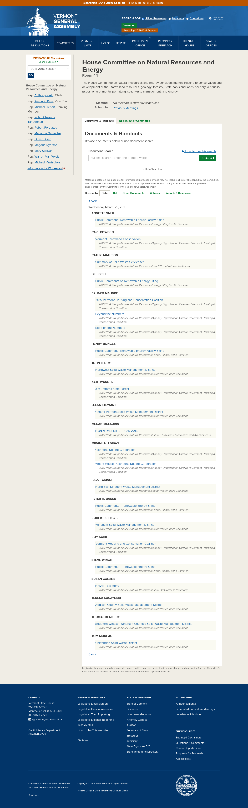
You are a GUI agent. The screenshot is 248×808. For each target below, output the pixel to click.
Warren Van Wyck (46, 157)
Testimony (107, 586)
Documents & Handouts (99, 121)
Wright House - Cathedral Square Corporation (125, 464)
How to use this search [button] (199, 151)
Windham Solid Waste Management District (124, 525)
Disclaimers (194, 737)
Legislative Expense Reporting (96, 720)
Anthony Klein (43, 95)
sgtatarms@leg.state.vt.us (45, 719)
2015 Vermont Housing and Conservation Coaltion (129, 300)
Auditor (131, 725)
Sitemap (181, 737)
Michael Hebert (44, 107)
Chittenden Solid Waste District (116, 643)
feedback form (46, 787)
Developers (33, 795)
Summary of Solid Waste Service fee (120, 262)
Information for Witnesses (46, 168)
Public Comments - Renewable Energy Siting (125, 506)
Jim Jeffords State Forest (112, 389)
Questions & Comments (190, 743)
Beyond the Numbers (109, 314)
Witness (155, 193)
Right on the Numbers (110, 328)
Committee (195, 18)
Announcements (186, 703)
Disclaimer (83, 740)
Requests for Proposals (189, 753)
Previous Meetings (125, 108)
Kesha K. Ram (43, 101)
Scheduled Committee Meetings (195, 709)
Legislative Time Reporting (94, 714)
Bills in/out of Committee (134, 121)
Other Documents (133, 193)
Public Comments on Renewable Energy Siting (126, 281)
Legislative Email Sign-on (93, 703)
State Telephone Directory (142, 751)
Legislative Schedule (188, 714)
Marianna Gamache (47, 133)
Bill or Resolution (154, 18)
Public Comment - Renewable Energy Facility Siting (129, 220)
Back (92, 201)
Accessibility (183, 759)
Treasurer (132, 735)
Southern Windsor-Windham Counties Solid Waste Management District (143, 624)
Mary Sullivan (43, 151)
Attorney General (137, 720)
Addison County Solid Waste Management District (128, 605)
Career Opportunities (188, 748)
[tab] (99, 121)
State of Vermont (137, 703)
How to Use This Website (93, 730)
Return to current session (145, 3)
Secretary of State (137, 730)
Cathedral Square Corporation (115, 450)
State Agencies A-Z (138, 746)
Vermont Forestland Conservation (118, 239)
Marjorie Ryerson (45, 145)
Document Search (152, 151)
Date (105, 193)
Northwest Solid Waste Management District (125, 370)
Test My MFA (85, 725)
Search (129, 25)
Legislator (177, 18)
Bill (115, 193)
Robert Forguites (45, 128)
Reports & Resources (178, 193)
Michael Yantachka (47, 162)
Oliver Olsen (42, 139)
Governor (132, 709)
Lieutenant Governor (139, 714)
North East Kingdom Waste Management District (127, 487)
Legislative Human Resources (95, 709)
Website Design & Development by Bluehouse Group (103, 790)
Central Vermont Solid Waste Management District (129, 412)
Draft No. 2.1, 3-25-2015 (116, 431)
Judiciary (132, 741)
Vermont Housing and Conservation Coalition (125, 544)
